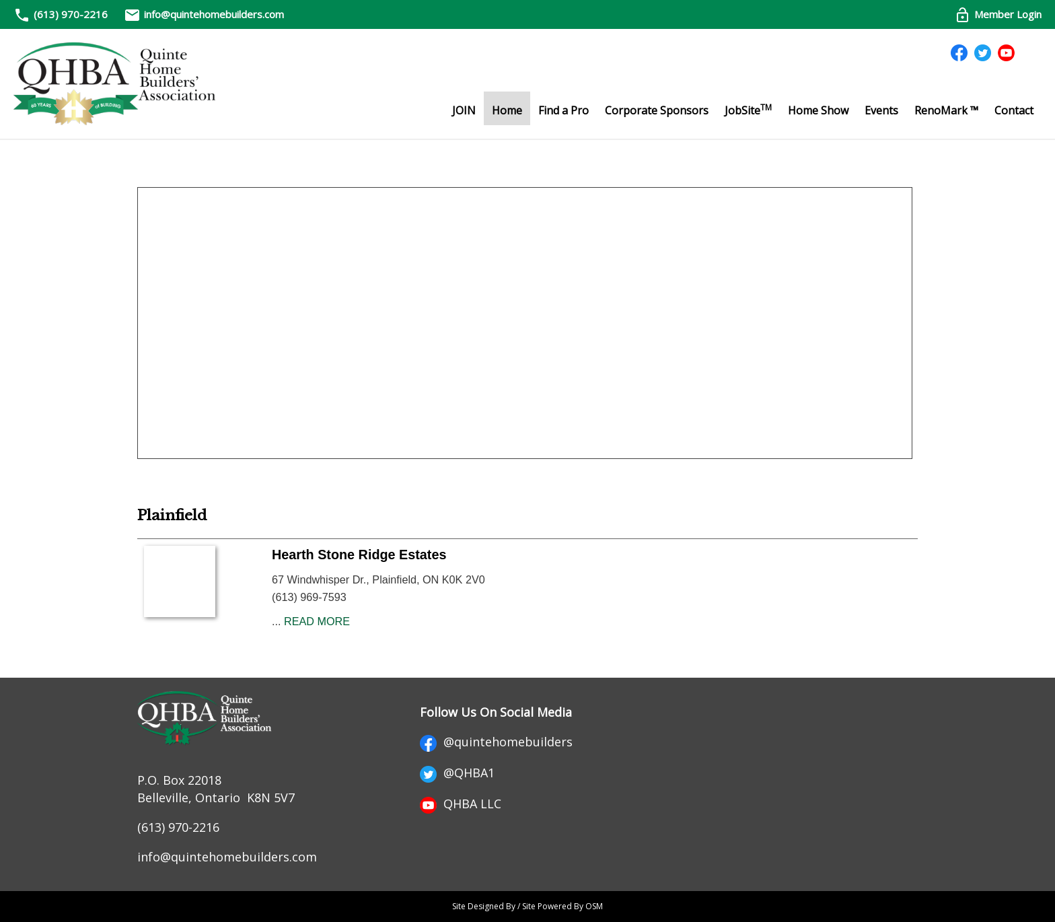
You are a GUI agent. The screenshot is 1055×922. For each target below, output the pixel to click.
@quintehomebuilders (496, 742)
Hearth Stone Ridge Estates (359, 554)
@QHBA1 (457, 773)
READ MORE (317, 621)
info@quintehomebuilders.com (204, 14)
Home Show (818, 110)
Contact (1013, 110)
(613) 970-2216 (71, 14)
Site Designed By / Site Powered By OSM (527, 906)
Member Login (998, 14)
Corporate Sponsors (656, 110)
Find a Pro (563, 110)
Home (507, 110)
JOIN (464, 110)
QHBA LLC (460, 803)
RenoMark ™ (946, 110)
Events (881, 110)
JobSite (748, 110)
